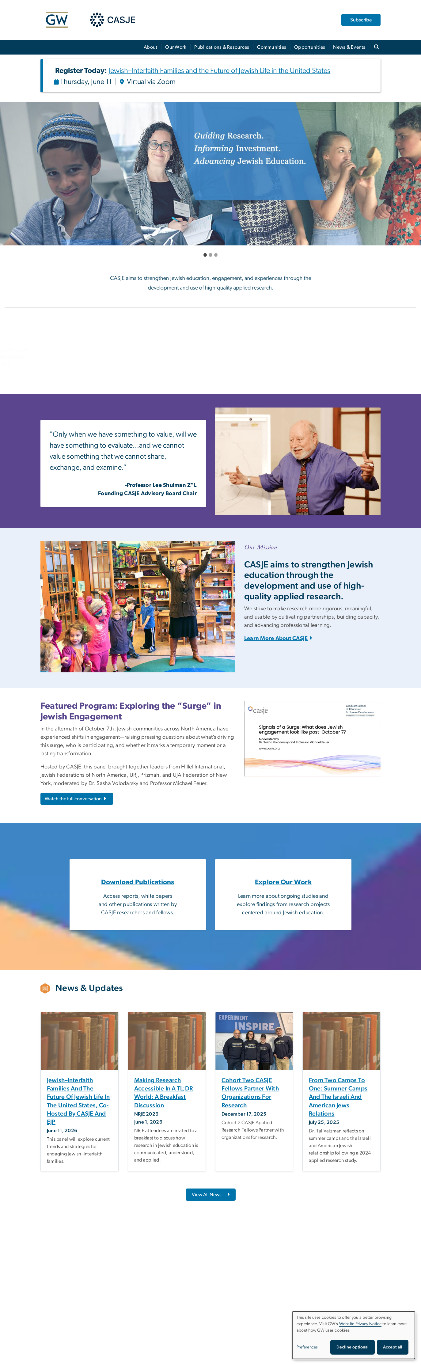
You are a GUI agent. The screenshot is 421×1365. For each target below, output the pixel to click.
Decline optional (352, 1347)
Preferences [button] (307, 1347)
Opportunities (309, 47)
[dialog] (353, 1335)
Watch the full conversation (76, 798)
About (150, 47)
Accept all (392, 1347)
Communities (271, 47)
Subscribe (361, 19)
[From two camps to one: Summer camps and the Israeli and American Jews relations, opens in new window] (341, 1097)
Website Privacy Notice (360, 1324)
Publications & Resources (221, 47)
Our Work (175, 47)
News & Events (349, 47)
